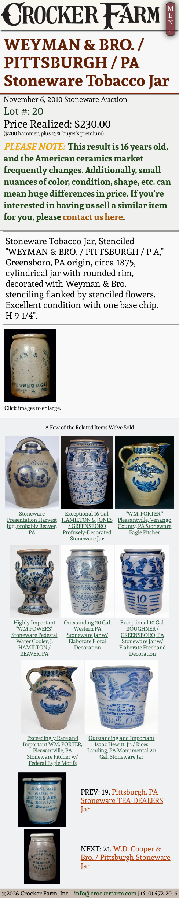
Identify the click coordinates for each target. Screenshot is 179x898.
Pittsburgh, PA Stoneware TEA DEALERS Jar (122, 800)
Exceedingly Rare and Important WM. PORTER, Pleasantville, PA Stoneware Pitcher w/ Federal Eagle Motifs (52, 750)
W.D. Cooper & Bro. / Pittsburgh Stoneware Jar (126, 857)
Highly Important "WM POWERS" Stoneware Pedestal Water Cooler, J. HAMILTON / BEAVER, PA (34, 638)
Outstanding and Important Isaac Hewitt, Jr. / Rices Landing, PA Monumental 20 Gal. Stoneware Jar (121, 747)
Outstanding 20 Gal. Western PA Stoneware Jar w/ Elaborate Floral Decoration (87, 634)
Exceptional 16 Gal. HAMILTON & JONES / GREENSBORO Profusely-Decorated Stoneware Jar (87, 526)
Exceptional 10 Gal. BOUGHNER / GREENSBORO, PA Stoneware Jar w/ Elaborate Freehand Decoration (142, 638)
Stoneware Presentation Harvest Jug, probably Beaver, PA (32, 522)
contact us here (93, 217)
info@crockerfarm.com (105, 893)
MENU (170, 19)
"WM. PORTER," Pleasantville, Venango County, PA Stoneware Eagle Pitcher (144, 522)
